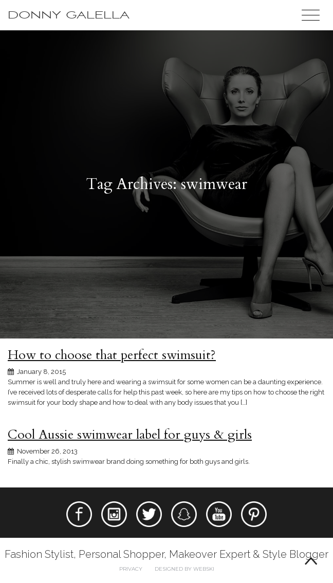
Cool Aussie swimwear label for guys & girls (130, 434)
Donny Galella (69, 15)
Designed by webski (184, 569)
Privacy (130, 569)
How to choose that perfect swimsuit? (112, 355)
